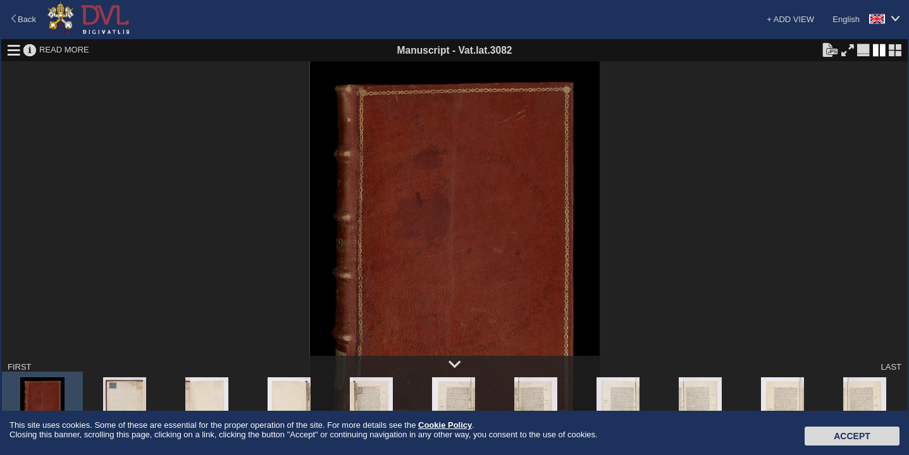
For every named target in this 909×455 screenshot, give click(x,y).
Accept (852, 436)
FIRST (20, 367)
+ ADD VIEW (790, 19)
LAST (891, 367)
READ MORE (64, 49)
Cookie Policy (445, 425)
